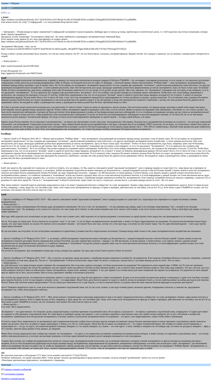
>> (9, 12)
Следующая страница (14, 374)
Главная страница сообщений (17, 369)
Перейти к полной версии (13, 378)
